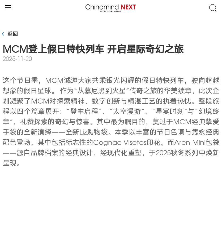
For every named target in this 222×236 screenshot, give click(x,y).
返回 (9, 34)
